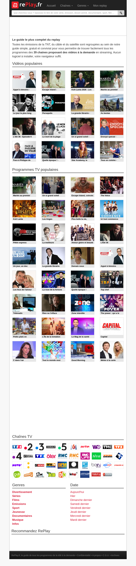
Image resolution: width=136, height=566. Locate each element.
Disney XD (51, 474)
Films (15, 500)
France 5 (62, 446)
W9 (96, 446)
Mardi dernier (78, 519)
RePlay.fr (15, 555)
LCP (85, 474)
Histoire (107, 474)
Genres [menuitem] (83, 5)
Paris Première (107, 456)
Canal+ (51, 446)
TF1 (17, 446)
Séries (16, 496)
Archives (115, 555)
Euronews (73, 465)
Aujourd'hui (77, 492)
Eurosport (107, 465)
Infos (15, 523)
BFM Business (62, 465)
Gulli (17, 474)
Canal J (28, 474)
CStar (28, 456)
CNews (39, 465)
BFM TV (51, 465)
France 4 (17, 456)
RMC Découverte (62, 456)
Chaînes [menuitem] (66, 5)
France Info (28, 465)
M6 (73, 446)
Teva (96, 456)
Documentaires (22, 515)
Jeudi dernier (78, 511)
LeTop (73, 474)
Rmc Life (85, 456)
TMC (107, 446)
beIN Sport (96, 465)
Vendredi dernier (80, 507)
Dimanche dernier (81, 500)
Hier (72, 496)
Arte (85, 446)
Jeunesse (18, 511)
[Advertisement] (68, 26)
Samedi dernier (79, 503)
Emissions (19, 503)
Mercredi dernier (80, 515)
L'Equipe (118, 465)
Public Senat (96, 474)
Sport (15, 507)
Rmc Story (74, 456)
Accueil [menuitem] (51, 5)
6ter (51, 456)
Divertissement (22, 492)
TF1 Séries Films (40, 456)
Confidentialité (84, 555)
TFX (118, 446)
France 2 (28, 446)
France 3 (39, 446)
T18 (119, 456)
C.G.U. (106, 555)
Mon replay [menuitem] (100, 5)
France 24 (85, 465)
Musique (17, 519)
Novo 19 (17, 465)
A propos (96, 555)
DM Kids (62, 474)
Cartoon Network (39, 474)
